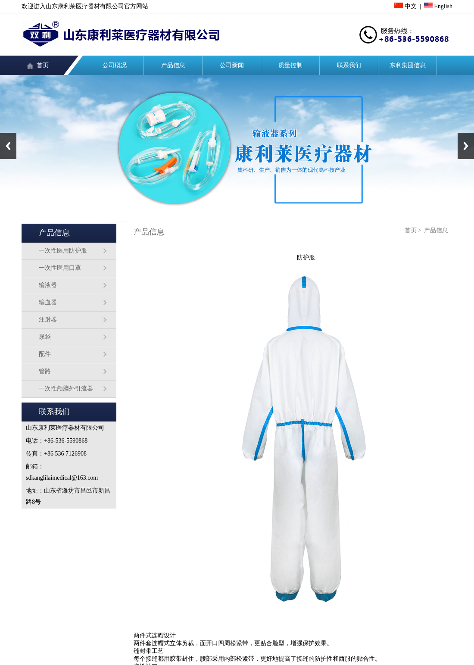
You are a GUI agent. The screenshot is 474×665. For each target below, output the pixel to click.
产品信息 (173, 65)
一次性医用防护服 (63, 250)
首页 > (413, 230)
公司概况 (115, 65)
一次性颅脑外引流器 (66, 388)
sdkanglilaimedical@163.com (62, 478)
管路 (45, 371)
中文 (405, 6)
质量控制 (290, 65)
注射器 (48, 319)
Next (466, 146)
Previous (8, 146)
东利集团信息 (408, 65)
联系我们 (349, 65)
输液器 (48, 285)
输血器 (48, 302)
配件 (45, 354)
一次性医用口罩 (60, 268)
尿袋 (45, 337)
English (438, 6)
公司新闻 (232, 65)
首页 (43, 65)
